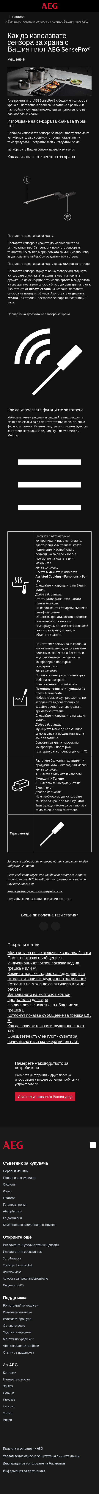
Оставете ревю (14, 1325)
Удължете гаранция (17, 1332)
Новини (8, 1392)
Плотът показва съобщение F (35, 957)
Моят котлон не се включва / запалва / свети (49, 952)
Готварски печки (14, 1204)
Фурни (7, 1191)
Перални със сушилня (19, 1177)
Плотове (9, 1198)
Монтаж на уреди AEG (18, 1339)
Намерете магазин (16, 1379)
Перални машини (16, 1171)
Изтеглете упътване (17, 1312)
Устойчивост (12, 1258)
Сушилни (10, 1184)
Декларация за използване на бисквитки (34, 1463)
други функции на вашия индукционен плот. (39, 898)
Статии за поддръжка (18, 1352)
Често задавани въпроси (21, 1345)
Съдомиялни (12, 1218)
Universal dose (12, 1271)
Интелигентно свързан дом (22, 1251)
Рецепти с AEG (13, 1285)
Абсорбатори (12, 1211)
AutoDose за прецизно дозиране (25, 1278)
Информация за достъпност (24, 1471)
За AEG (8, 1386)
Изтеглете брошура (17, 1319)
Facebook (9, 1399)
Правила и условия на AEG (23, 1448)
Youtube (8, 1413)
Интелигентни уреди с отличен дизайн (31, 1245)
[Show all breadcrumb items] (5, 16)
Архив (7, 1419)
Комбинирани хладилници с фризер (29, 1224)
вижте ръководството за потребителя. (34, 891)
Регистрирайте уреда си (20, 1305)
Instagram (9, 1406)
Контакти (9, 1372)
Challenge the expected (17, 1265)
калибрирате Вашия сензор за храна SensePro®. (41, 149)
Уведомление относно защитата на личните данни (41, 1456)
